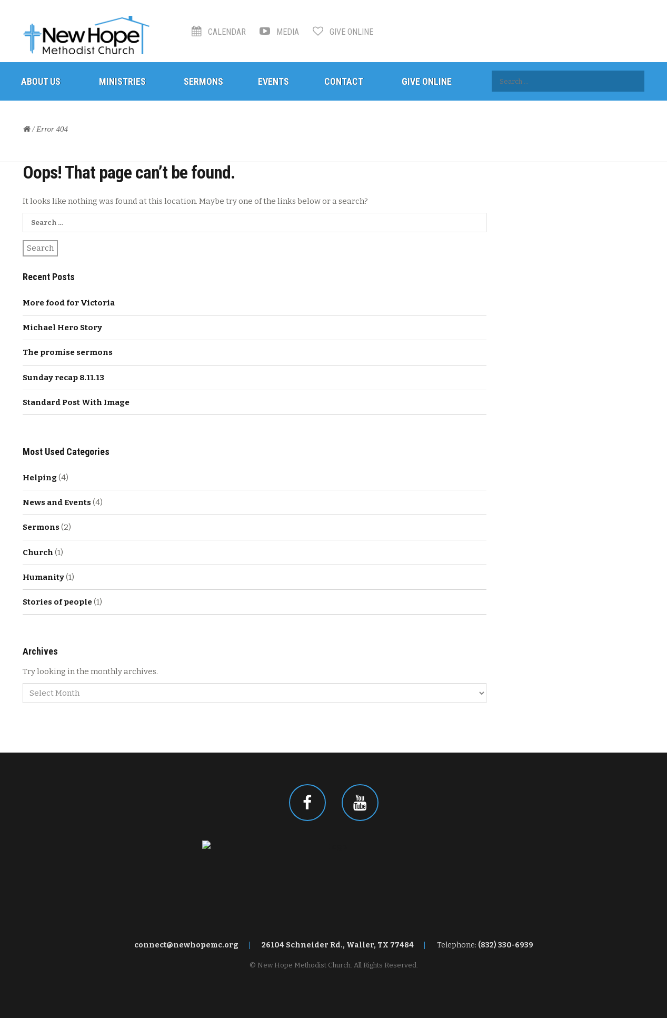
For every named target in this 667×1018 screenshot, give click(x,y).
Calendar (219, 32)
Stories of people (57, 602)
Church (38, 552)
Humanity (43, 577)
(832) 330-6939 (505, 945)
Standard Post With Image (76, 402)
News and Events (57, 502)
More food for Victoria (69, 303)
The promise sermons (68, 352)
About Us (41, 81)
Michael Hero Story (62, 327)
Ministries (122, 81)
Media (279, 32)
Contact (343, 81)
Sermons (203, 81)
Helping (40, 477)
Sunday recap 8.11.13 (63, 377)
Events (273, 81)
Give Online (343, 32)
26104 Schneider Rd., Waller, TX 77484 (338, 945)
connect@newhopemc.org (186, 945)
